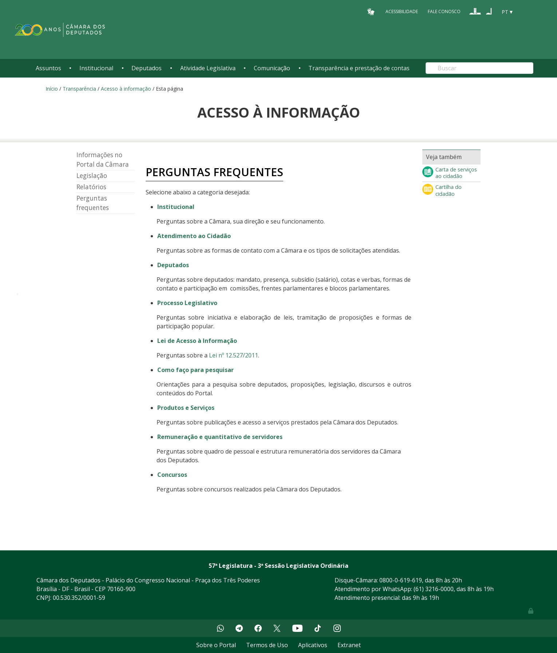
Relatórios (91, 187)
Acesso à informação (126, 88)
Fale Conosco (444, 11)
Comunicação (272, 68)
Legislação (91, 175)
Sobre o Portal (216, 645)
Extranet (349, 645)
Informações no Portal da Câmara (102, 160)
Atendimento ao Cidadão (194, 236)
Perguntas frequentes (92, 203)
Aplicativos (312, 645)
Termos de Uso (267, 645)
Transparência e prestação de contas (359, 68)
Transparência (79, 88)
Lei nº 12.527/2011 (233, 355)
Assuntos (48, 68)
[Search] (479, 68)
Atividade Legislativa (208, 68)
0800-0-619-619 (400, 580)
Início (52, 88)
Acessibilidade (402, 11)
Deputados (146, 68)
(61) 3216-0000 (434, 589)
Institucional (96, 68)
